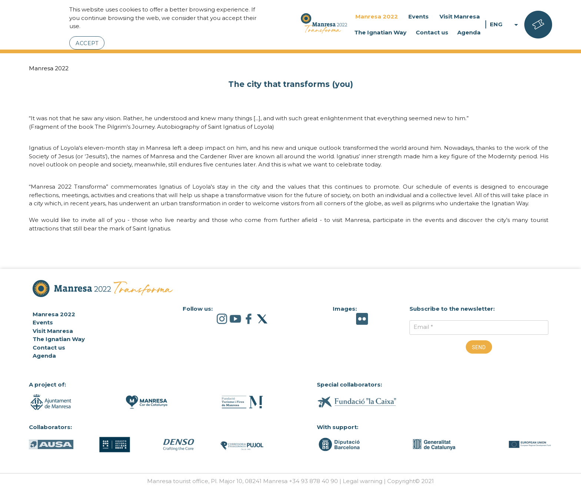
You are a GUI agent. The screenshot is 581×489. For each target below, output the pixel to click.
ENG (505, 24)
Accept (87, 43)
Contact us (432, 32)
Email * (423, 326)
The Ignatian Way (380, 32)
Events (418, 16)
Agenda (469, 32)
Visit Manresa (459, 16)
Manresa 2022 (376, 16)
